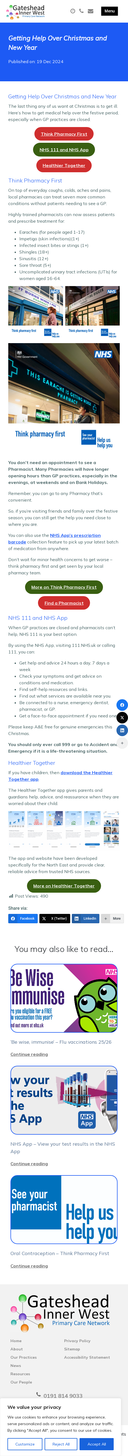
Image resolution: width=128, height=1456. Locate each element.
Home (15, 1340)
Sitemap (72, 1349)
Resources (20, 1373)
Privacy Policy (77, 1340)
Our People (21, 1382)
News (15, 1365)
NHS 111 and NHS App (64, 149)
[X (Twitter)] (54, 918)
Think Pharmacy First (64, 134)
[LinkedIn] (86, 918)
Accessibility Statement (87, 1357)
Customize (25, 1444)
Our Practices (23, 1357)
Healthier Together (64, 165)
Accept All (97, 1444)
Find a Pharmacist (64, 603)
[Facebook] (23, 918)
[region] (60, 1427)
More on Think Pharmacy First (64, 587)
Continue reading (29, 1054)
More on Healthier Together (64, 886)
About (16, 1349)
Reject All (61, 1444)
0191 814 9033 (63, 1395)
